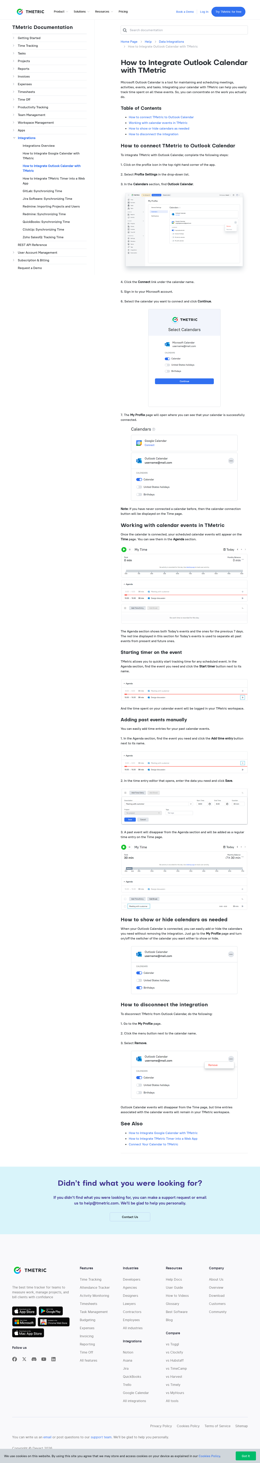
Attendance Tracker (95, 1292)
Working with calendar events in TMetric (158, 123)
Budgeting (87, 1324)
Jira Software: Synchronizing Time (47, 199)
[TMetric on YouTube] (43, 1363)
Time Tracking (28, 46)
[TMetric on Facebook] (14, 1363)
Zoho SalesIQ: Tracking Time (43, 237)
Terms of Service (217, 1430)
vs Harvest (174, 1381)
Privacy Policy (161, 1430)
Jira (126, 1373)
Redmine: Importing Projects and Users (51, 206)
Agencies (130, 1292)
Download (217, 1300)
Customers (217, 1308)
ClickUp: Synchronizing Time (43, 229)
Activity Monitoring (94, 1300)
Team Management (31, 115)
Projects (24, 61)
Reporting (87, 1348)
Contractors (132, 1316)
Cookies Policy (188, 1430)
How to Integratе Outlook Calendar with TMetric (52, 168)
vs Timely (173, 1389)
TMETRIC (30, 11)
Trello (127, 1389)
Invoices (24, 76)
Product (59, 11)
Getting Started (29, 38)
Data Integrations (171, 41)
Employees (131, 1324)
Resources (102, 11)
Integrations (26, 138)
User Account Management (37, 252)
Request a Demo (30, 268)
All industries (133, 1332)
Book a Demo (185, 11)
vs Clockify (174, 1356)
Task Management (94, 1316)
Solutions (80, 11)
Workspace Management (36, 122)
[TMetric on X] (24, 1363)
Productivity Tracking (33, 107)
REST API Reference (32, 245)
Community (218, 1316)
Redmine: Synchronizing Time (44, 214)
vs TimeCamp (176, 1373)
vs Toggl (172, 1348)
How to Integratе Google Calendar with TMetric (51, 155)
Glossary (172, 1308)
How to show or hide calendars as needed (159, 128)
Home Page (129, 41)
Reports (23, 69)
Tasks (22, 53)
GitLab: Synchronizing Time (42, 191)
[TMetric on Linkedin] (53, 1363)
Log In (204, 11)
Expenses (25, 84)
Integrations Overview (39, 146)
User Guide (174, 1292)
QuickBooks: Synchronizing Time (46, 222)
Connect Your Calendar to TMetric (153, 1144)
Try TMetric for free (228, 12)
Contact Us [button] (130, 1221)
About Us (216, 1283)
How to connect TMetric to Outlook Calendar (161, 117)
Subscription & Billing (33, 260)
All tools (172, 1405)
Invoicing (87, 1340)
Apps (21, 130)
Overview (216, 1292)
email (47, 1441)
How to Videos (177, 1300)
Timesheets (26, 92)
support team (101, 1441)
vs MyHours (175, 1397)
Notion (128, 1356)
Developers (131, 1283)
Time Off (24, 99)
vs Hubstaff (175, 1364)
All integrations (134, 1405)
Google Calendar (136, 1397)
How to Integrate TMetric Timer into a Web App (54, 180)
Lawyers (129, 1308)
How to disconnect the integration (153, 134)
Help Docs (174, 1283)
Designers (130, 1300)
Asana (127, 1364)
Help (148, 41)
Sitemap (241, 1430)
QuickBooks (132, 1381)
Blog (169, 1324)
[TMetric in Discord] (34, 1363)
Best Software (177, 1316)
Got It (246, 1456)
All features (88, 1364)
